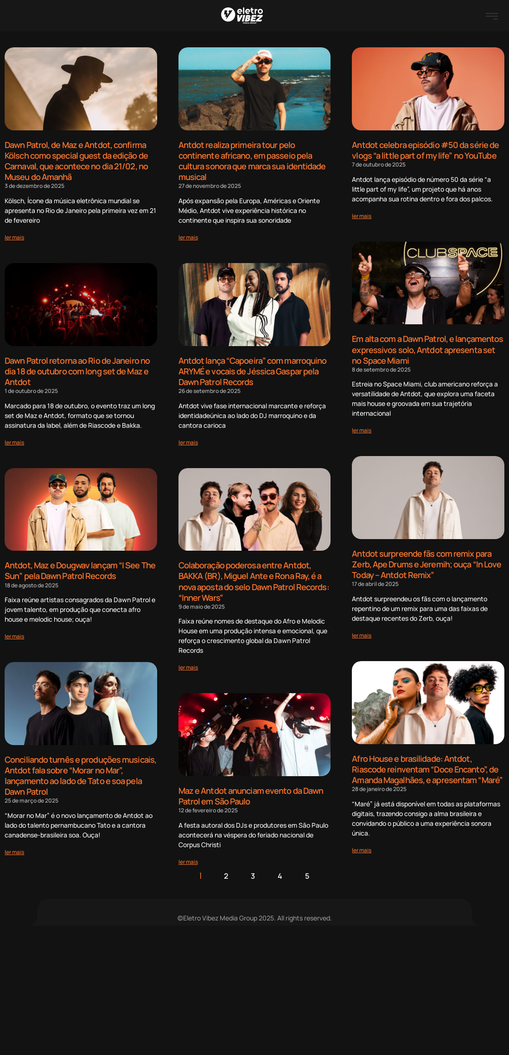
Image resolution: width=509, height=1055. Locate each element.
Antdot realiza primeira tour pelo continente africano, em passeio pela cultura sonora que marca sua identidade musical (252, 160)
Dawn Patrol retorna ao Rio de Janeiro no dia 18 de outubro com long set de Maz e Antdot (77, 370)
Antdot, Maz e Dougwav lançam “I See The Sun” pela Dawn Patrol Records (80, 568)
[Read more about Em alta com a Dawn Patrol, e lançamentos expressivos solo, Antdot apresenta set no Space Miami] (361, 429)
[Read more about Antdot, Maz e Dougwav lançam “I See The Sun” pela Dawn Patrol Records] (14, 634)
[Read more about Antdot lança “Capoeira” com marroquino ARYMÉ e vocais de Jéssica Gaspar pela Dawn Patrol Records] (188, 440)
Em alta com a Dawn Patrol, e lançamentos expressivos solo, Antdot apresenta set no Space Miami (427, 349)
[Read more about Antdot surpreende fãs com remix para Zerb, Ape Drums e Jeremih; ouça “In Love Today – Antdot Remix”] (361, 633)
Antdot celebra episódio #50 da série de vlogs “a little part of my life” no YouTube (425, 150)
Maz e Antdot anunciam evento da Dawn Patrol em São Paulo (251, 793)
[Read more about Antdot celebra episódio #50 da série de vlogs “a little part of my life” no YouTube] (361, 215)
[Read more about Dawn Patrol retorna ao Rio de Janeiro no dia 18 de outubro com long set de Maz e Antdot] (14, 440)
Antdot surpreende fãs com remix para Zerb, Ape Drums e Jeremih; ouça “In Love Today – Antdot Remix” (426, 563)
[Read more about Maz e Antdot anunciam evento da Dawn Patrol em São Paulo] (188, 858)
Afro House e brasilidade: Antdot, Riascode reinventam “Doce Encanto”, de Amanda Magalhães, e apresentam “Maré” (427, 767)
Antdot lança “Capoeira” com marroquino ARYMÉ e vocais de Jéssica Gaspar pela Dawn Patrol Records (252, 370)
